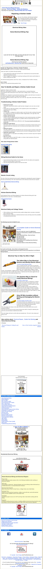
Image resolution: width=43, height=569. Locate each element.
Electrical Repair (11, 9)
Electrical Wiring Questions (7, 526)
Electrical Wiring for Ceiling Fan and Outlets (9, 326)
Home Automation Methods (7, 417)
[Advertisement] (21, 341)
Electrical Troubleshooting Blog (15, 559)
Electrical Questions (19, 541)
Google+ (26, 560)
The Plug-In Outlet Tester (22, 280)
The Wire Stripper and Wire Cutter (24, 300)
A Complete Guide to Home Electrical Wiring (28, 228)
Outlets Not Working (29, 319)
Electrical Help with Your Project (23, 10)
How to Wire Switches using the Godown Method (31, 326)
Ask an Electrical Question (21, 544)
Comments (5, 559)
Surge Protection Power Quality (8, 421)
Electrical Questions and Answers (33, 558)
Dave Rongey (24, 23)
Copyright (13, 555)
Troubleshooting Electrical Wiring (8, 423)
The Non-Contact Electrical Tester (24, 264)
